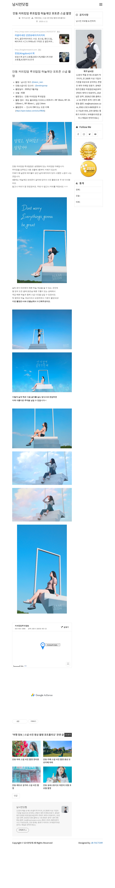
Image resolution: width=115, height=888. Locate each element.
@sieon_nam (37, 82)
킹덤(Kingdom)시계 (24, 53)
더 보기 (68, 735)
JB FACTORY (97, 843)
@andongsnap (41, 86)
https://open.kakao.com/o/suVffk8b (30, 111)
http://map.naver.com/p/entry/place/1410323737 (35, 32)
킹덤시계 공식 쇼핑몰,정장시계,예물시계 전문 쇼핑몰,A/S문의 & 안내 (34, 58)
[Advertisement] (42, 695)
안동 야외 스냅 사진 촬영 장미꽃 (25, 759)
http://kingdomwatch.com (26, 50)
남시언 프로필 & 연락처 (86, 21)
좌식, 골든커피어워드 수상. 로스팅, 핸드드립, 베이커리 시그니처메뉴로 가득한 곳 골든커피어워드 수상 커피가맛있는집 (34, 40)
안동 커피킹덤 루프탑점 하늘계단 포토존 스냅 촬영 (42, 13)
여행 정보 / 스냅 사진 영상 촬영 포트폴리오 (49, 18)
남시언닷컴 (21, 807)
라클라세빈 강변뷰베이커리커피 (30, 35)
